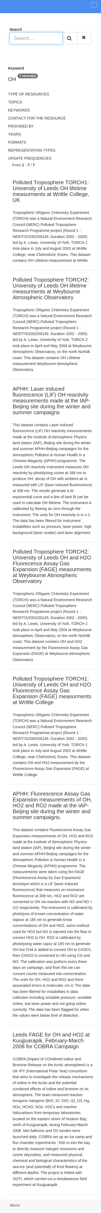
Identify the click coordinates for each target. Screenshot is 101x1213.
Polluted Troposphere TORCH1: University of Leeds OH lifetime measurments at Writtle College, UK (51, 191)
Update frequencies (29, 158)
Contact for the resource (37, 118)
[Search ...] (36, 38)
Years (14, 134)
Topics (15, 102)
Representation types (31, 150)
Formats (17, 142)
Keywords (19, 110)
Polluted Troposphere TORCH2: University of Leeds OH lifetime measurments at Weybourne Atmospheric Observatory (51, 288)
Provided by (21, 126)
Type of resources (28, 94)
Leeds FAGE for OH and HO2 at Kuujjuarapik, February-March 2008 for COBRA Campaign (51, 1040)
